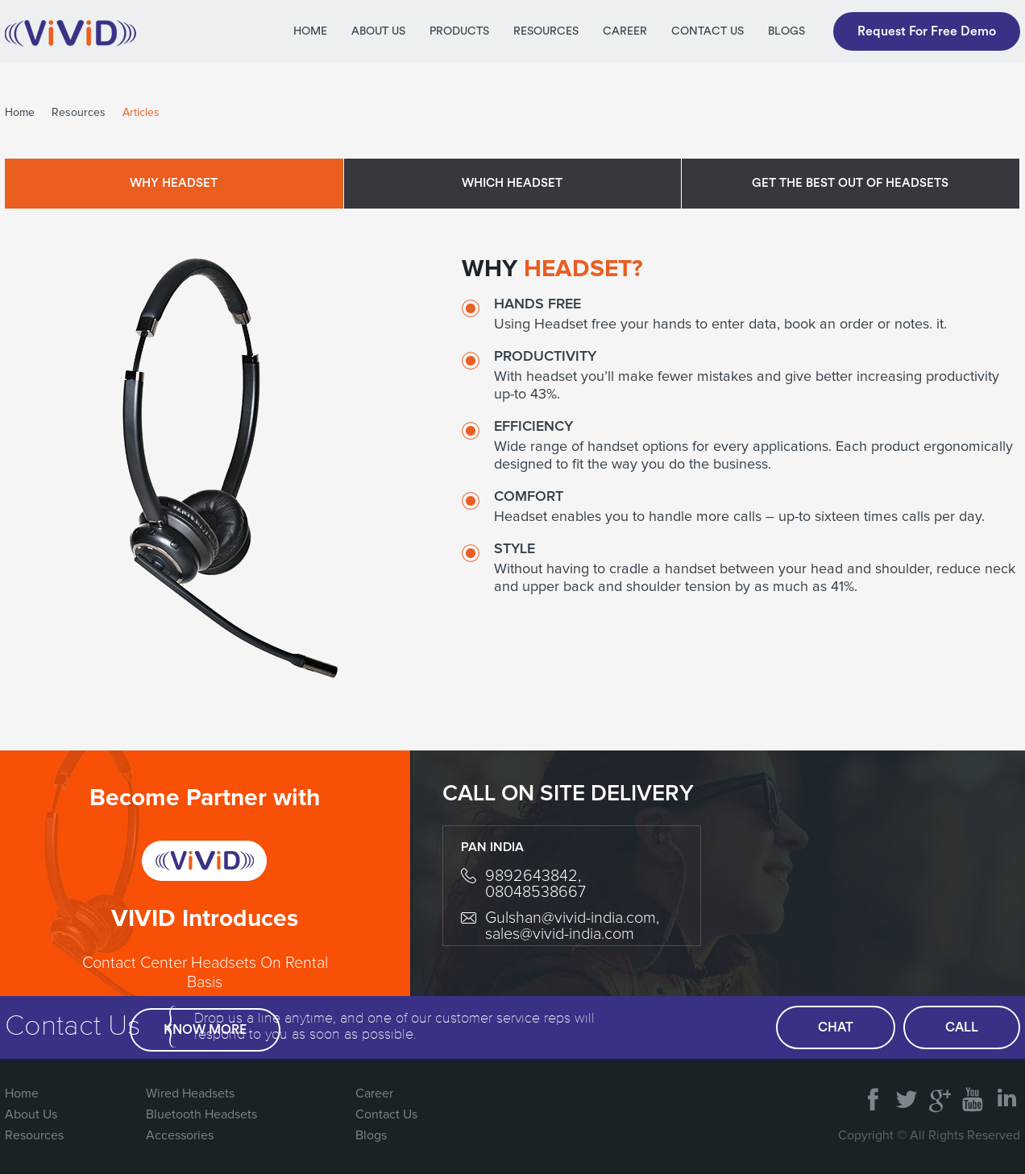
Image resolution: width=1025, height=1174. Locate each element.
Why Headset (174, 183)
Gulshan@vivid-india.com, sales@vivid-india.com (572, 926)
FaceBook (873, 1093)
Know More (205, 1029)
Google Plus (939, 1093)
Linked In (1005, 1093)
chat (835, 1027)
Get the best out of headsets (850, 183)
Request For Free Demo (926, 31)
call (961, 1027)
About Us (378, 31)
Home (310, 31)
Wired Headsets (190, 1093)
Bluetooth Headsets (201, 1114)
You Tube (972, 1093)
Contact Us (707, 31)
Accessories (180, 1135)
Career (625, 31)
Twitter (906, 1093)
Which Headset (512, 183)
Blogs (786, 31)
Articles (141, 112)
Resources (546, 31)
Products (459, 31)
